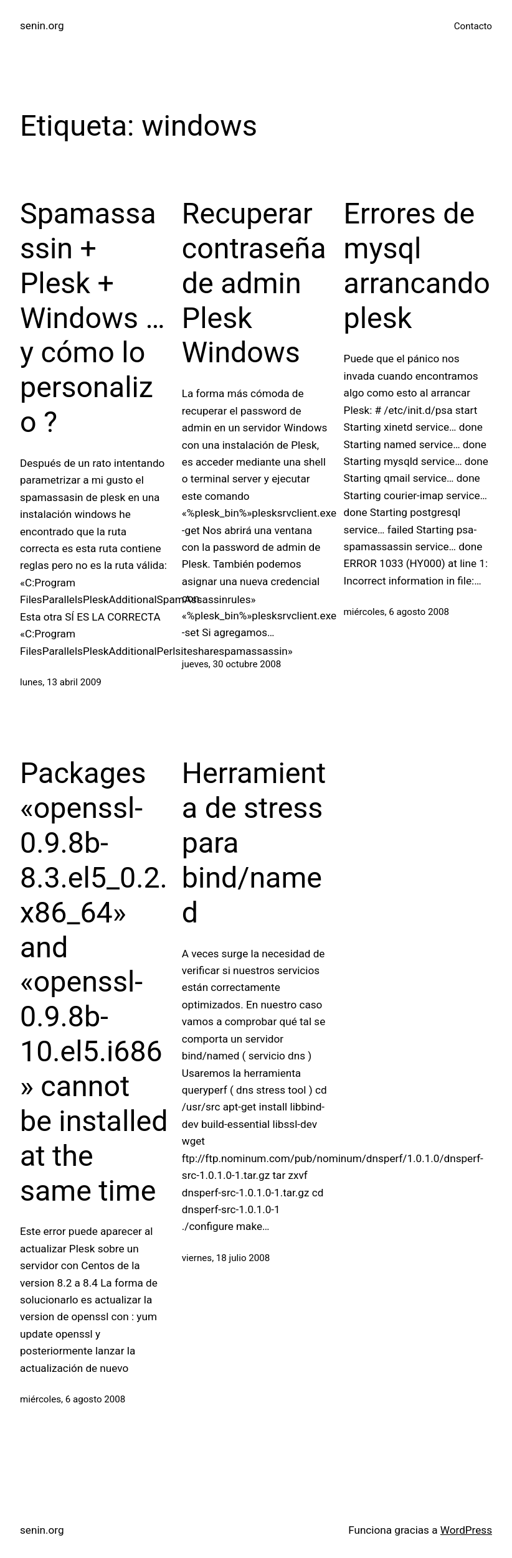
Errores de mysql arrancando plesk (417, 266)
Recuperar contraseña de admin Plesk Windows (254, 283)
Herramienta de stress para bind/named (254, 842)
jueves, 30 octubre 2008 (232, 664)
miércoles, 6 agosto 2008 (396, 611)
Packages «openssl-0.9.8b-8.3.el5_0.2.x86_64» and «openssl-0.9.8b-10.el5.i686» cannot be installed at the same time (94, 981)
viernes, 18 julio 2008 (226, 1258)
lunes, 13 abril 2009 (61, 682)
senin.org (42, 25)
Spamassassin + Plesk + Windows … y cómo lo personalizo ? (92, 318)
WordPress (466, 1530)
